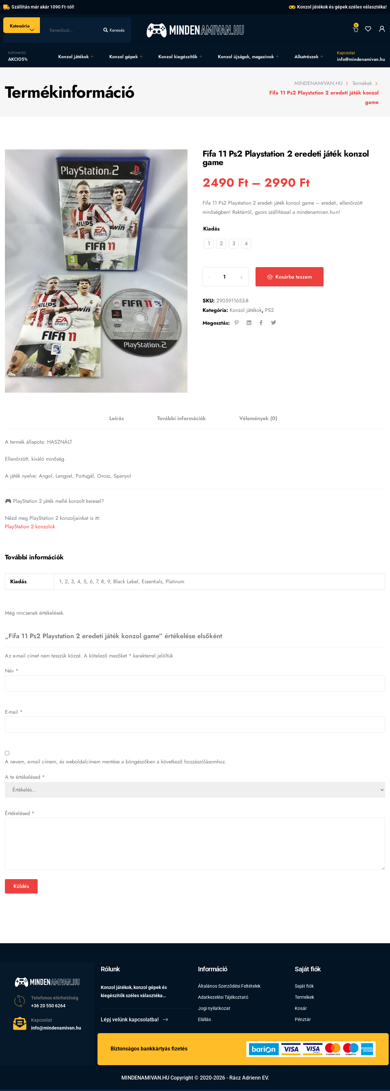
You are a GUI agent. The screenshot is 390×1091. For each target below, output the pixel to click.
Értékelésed (19, 813)
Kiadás (211, 228)
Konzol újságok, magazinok (246, 56)
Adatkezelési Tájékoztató (223, 997)
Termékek (304, 997)
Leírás (116, 418)
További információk (181, 418)
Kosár (301, 1008)
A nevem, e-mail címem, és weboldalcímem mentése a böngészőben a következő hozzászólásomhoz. (115, 761)
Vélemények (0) (258, 418)
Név (11, 670)
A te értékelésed (25, 777)
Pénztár (303, 1019)
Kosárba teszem (293, 277)
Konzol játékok (73, 56)
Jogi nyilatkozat (214, 1008)
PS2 (269, 310)
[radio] (209, 243)
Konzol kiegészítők (177, 56)
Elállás (204, 1019)
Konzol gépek (123, 56)
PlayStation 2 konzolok (30, 526)
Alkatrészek (306, 56)
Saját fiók (304, 986)
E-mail (14, 712)
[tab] (116, 418)
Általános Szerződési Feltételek (229, 986)
